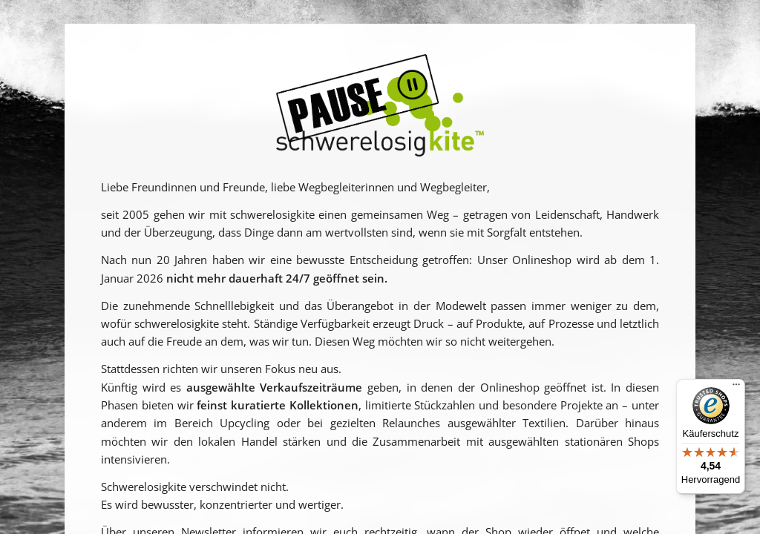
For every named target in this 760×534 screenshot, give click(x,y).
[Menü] (736, 388)
